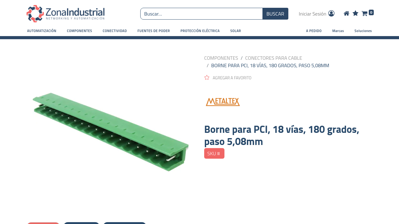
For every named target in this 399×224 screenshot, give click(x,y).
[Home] (346, 13)
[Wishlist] (355, 13)
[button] (42, 31)
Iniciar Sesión (317, 13)
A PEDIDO (314, 30)
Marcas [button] (338, 30)
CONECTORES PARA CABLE (273, 58)
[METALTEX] (288, 102)
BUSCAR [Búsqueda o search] (275, 13)
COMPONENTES (221, 58)
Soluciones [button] (363, 30)
